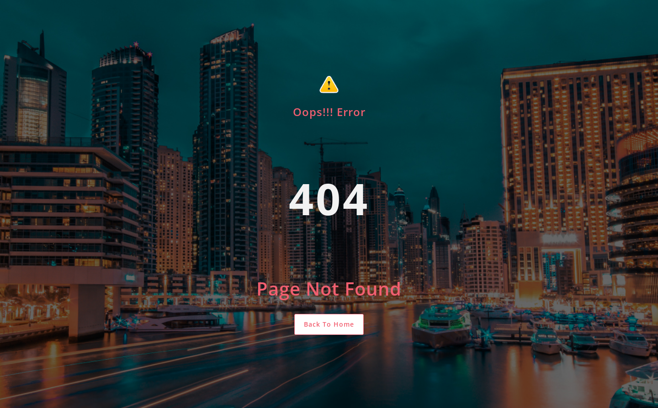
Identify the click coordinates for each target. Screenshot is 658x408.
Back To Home (329, 324)
